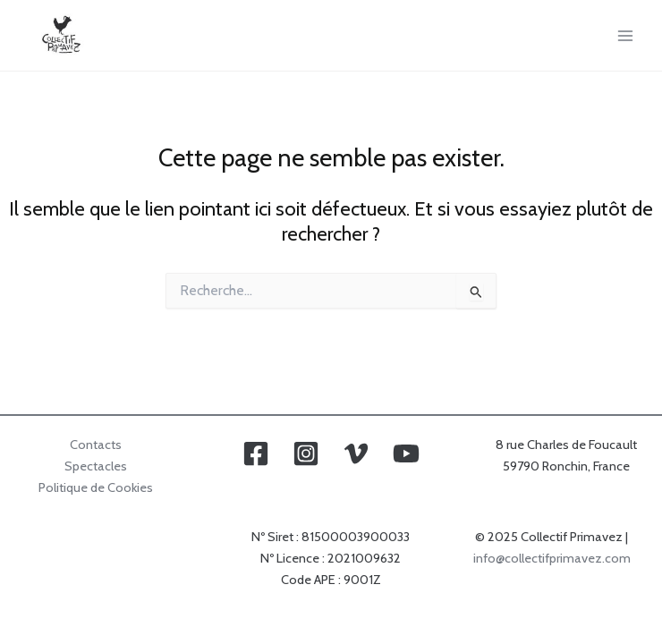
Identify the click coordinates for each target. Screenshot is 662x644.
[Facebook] (256, 453)
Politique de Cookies (95, 487)
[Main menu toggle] (625, 36)
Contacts (96, 444)
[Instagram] (306, 453)
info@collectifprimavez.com (552, 558)
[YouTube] (406, 453)
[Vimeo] (356, 453)
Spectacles (95, 466)
